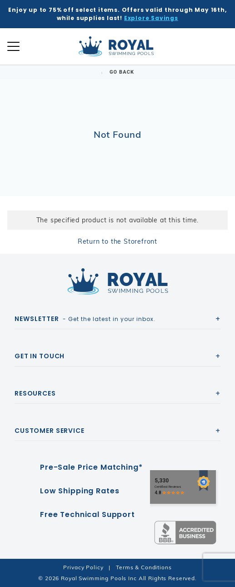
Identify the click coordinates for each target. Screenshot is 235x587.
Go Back (117, 72)
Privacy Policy (83, 567)
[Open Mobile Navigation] (13, 46)
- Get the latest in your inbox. (85, 318)
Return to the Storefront (117, 241)
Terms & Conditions (143, 567)
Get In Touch (40, 356)
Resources (35, 393)
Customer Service (50, 430)
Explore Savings (151, 18)
